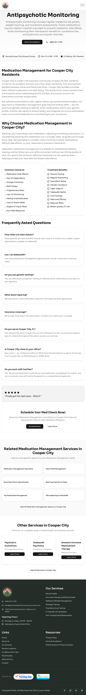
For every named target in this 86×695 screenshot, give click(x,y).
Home (4, 638)
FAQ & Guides (7, 656)
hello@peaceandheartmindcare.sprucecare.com (21, 605)
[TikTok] (82, 690)
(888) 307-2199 (54, 42)
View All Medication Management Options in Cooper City (43, 507)
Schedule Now (35, 426)
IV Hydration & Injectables (56, 612)
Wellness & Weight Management (59, 601)
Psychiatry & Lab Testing (55, 608)
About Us (5, 641)
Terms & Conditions (53, 641)
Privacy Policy (51, 638)
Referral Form (7, 659)
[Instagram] (70, 690)
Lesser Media (44, 690)
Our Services (7, 645)
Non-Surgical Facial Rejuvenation (59, 615)
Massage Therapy (53, 605)
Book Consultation (32, 42)
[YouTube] (76, 690)
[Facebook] (64, 690)
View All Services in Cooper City (43, 570)
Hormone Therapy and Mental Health (60, 597)
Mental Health (51, 594)
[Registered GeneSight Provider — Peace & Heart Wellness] (43, 676)
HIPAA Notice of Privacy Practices (59, 645)
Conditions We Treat (10, 652)
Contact (5, 663)
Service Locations (9, 649)
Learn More (52, 426)
